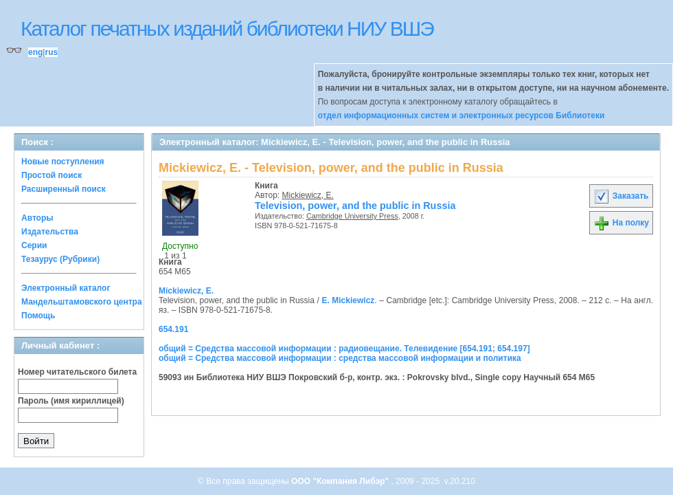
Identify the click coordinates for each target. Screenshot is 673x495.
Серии (34, 245)
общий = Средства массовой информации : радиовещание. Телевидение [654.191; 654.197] (344, 348)
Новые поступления (62, 161)
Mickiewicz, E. (308, 195)
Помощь (38, 315)
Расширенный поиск (63, 189)
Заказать (620, 196)
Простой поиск (51, 175)
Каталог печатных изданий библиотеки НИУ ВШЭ (227, 28)
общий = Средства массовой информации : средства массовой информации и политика (340, 358)
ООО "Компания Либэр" (341, 481)
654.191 (173, 329)
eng (35, 52)
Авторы (37, 218)
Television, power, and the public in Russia (355, 205)
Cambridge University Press (352, 216)
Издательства (49, 231)
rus (51, 52)
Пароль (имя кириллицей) (71, 401)
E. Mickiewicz (347, 300)
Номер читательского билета (77, 372)
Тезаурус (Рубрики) (60, 259)
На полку (621, 223)
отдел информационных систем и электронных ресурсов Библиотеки (461, 115)
